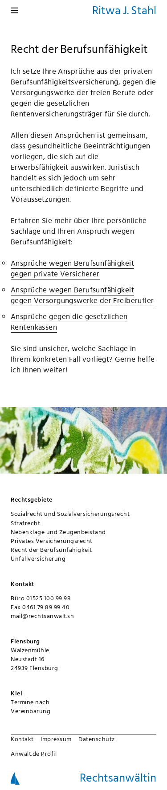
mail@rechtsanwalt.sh (42, 615)
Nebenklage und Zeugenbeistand (58, 531)
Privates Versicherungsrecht (52, 540)
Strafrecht (25, 523)
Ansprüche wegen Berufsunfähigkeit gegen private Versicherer (72, 268)
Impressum (56, 738)
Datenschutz (96, 738)
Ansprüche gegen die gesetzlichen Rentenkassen (69, 321)
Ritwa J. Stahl (124, 10)
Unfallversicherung (38, 558)
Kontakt (22, 738)
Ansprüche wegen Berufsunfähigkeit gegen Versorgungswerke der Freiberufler (82, 295)
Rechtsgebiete (32, 499)
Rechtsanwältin (118, 778)
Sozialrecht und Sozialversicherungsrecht (70, 513)
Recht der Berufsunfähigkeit (51, 549)
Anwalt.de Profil (34, 753)
